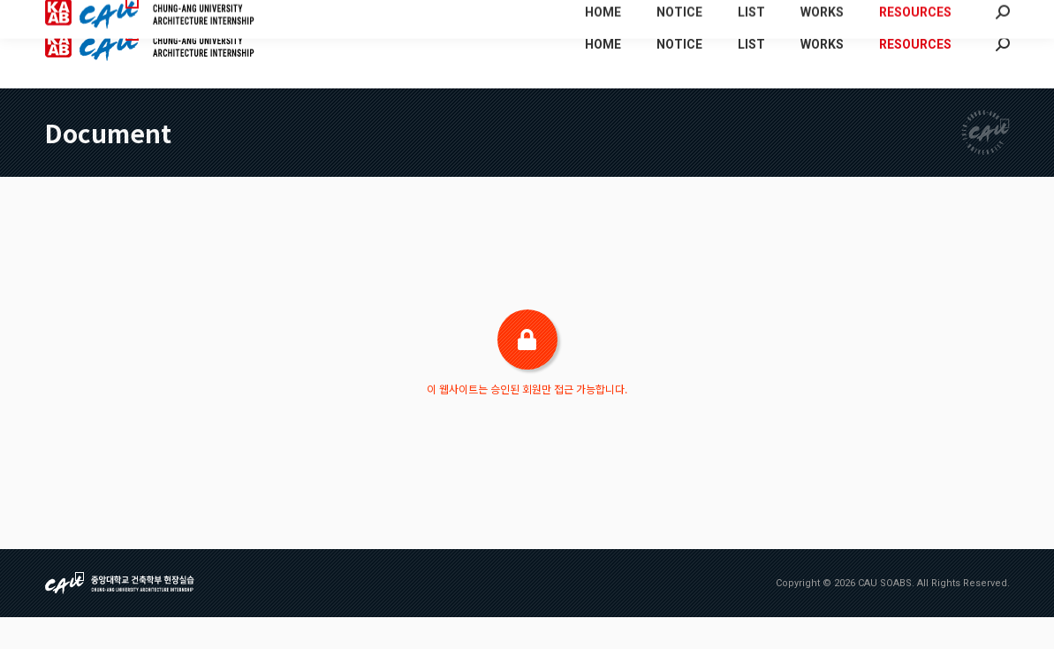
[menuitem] (815, 16)
